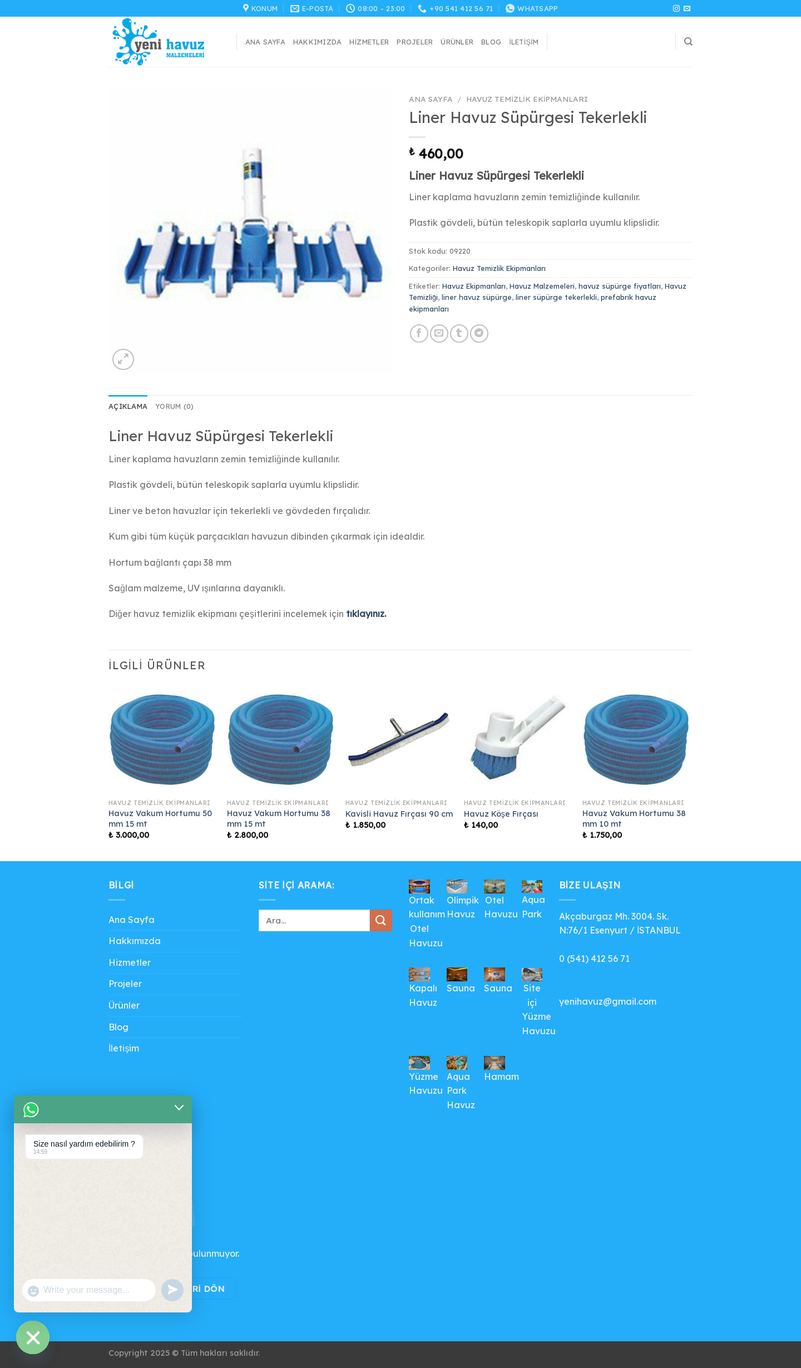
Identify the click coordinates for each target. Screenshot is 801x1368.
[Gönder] (381, 920)
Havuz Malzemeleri (542, 285)
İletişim (523, 41)
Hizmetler (369, 41)
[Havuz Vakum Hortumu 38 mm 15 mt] (280, 739)
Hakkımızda (317, 41)
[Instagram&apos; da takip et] (676, 9)
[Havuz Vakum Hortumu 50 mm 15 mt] (162, 739)
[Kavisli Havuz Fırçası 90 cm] (399, 739)
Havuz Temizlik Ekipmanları (527, 98)
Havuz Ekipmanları (474, 285)
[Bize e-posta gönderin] (687, 9)
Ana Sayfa (265, 41)
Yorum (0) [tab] (174, 406)
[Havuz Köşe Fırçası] (517, 739)
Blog (491, 41)
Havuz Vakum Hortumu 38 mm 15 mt (278, 818)
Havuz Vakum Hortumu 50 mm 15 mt (160, 818)
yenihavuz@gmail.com (607, 1001)
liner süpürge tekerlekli (556, 297)
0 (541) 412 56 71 (594, 958)
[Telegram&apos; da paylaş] (479, 333)
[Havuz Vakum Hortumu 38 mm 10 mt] (636, 739)
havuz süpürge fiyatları (619, 285)
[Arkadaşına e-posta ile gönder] (439, 333)
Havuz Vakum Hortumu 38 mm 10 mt (634, 818)
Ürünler (457, 41)
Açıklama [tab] (127, 406)
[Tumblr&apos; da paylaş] (459, 333)
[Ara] (688, 41)
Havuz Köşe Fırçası (501, 814)
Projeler (415, 41)
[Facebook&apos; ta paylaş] (419, 333)
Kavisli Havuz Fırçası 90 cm (399, 814)
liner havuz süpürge (477, 297)
